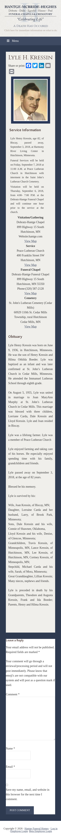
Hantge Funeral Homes (37, 828)
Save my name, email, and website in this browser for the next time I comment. (27, 794)
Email (10, 766)
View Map (30, 241)
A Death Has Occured (31, 26)
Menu (12, 40)
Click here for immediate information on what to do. (30, 30)
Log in (54, 828)
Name (10, 748)
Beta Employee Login (40, 831)
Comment (13, 694)
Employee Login (19, 831)
